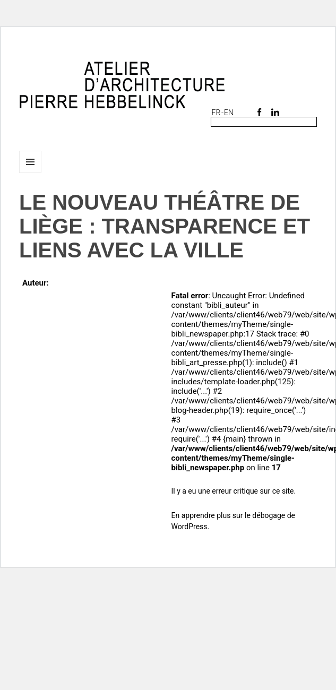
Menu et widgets (30, 172)
